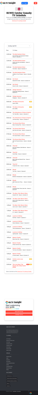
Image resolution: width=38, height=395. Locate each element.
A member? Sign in (19, 314)
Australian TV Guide (9, 343)
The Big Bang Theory (9, 366)
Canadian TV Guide (9, 345)
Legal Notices (14, 391)
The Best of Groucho (18, 101)
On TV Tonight (8, 338)
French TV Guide (8, 348)
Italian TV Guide (8, 350)
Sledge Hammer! (17, 89)
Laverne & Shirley (17, 216)
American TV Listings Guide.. (24, 271)
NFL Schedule (8, 361)
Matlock (7, 369)
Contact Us (8, 385)
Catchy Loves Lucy (18, 259)
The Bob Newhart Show (19, 54)
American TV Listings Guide (19, 20)
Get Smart (15, 79)
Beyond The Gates (9, 367)
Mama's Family (17, 237)
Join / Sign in (24, 3)
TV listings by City (9, 375)
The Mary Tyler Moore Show (20, 193)
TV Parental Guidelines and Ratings (12, 380)
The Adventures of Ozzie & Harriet (22, 112)
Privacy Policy (19, 391)
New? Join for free (19, 311)
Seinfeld (7, 364)
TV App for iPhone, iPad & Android (12, 378)
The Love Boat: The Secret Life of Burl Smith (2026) (19, 266)
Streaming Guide (8, 356)
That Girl (15, 145)
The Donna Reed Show (19, 123)
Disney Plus (8, 359)
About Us (8, 383)
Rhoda (14, 169)
